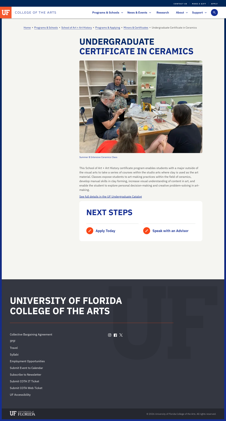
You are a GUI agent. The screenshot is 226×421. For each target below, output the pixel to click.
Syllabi (14, 354)
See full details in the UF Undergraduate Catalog (110, 196)
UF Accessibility (20, 395)
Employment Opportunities (27, 361)
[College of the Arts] (35, 12)
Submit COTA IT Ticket (24, 381)
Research (163, 12)
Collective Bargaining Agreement (31, 334)
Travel (14, 348)
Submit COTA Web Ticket (26, 388)
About (181, 12)
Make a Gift (199, 4)
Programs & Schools (107, 12)
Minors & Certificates (136, 27)
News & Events (138, 12)
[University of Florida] (6, 12)
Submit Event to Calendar (26, 368)
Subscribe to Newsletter (25, 374)
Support (198, 12)
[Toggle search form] (214, 12)
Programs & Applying (107, 27)
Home (27, 27)
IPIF (13, 341)
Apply (214, 4)
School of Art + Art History (76, 27)
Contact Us (180, 4)
